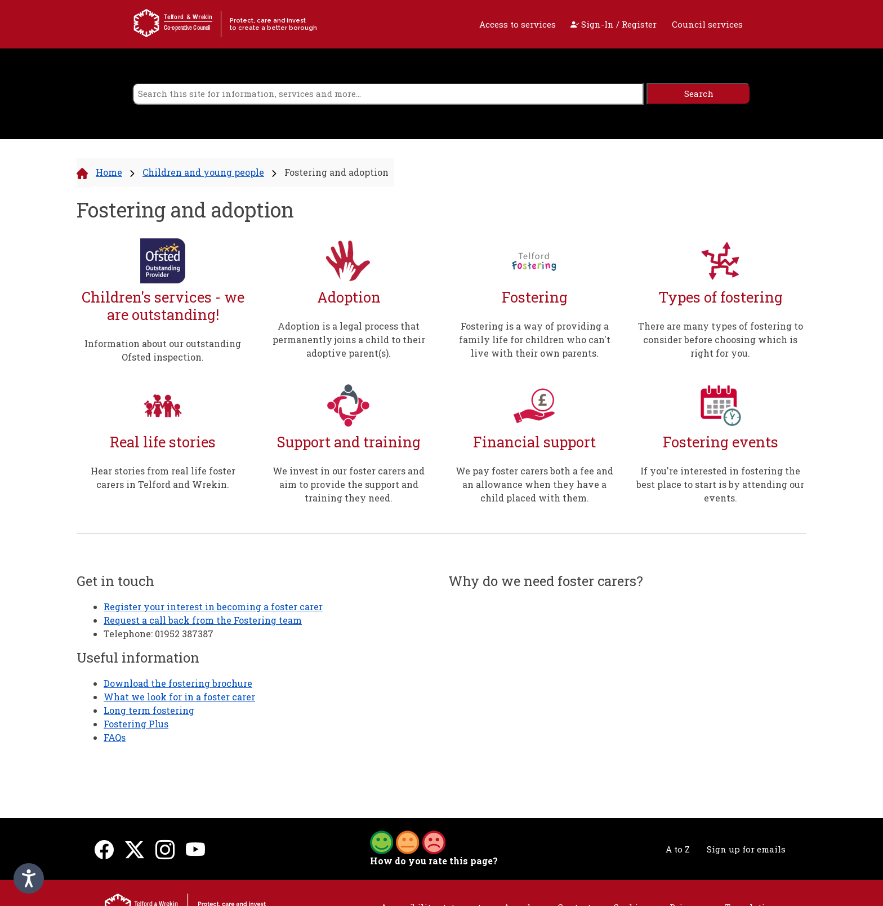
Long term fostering (149, 710)
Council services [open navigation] (707, 24)
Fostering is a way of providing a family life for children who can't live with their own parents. (534, 339)
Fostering (535, 297)
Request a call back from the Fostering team (203, 620)
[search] (388, 94)
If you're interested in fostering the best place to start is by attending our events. (720, 484)
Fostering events (720, 442)
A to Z (678, 849)
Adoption (349, 297)
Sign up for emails (746, 849)
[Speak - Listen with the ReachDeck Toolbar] (29, 878)
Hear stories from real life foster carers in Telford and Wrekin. (163, 477)
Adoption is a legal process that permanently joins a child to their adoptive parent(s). (349, 339)
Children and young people (203, 172)
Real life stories (163, 442)
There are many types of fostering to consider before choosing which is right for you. (720, 339)
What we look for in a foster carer (179, 697)
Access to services (517, 24)
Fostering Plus (136, 724)
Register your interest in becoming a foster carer (213, 606)
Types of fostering (720, 297)
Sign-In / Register (613, 24)
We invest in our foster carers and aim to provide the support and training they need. (349, 484)
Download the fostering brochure (178, 683)
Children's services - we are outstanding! (163, 305)
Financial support (534, 442)
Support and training (349, 442)
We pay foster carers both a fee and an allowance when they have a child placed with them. (534, 484)
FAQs (115, 737)
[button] (407, 841)
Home (109, 172)
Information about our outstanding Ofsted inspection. (162, 350)
